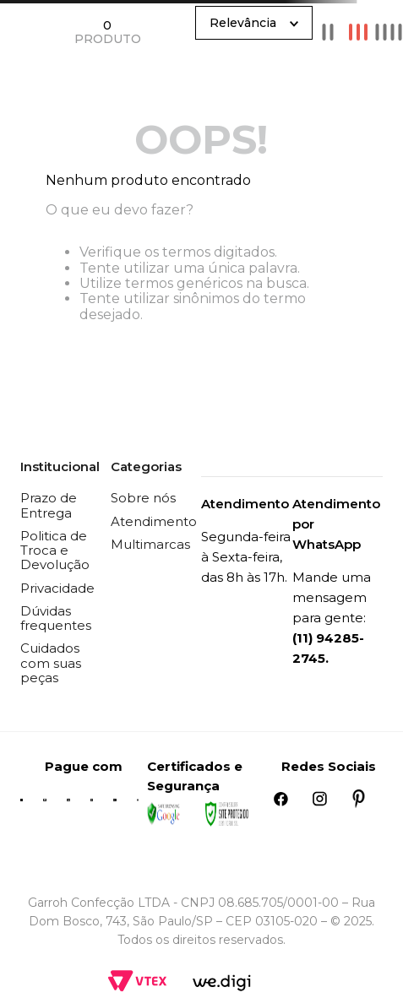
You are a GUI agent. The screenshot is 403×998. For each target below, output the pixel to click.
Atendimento (154, 521)
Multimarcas (150, 544)
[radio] (328, 31)
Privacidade (57, 588)
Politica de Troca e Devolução (55, 550)
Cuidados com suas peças (50, 663)
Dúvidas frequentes (55, 618)
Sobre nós (143, 498)
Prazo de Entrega (48, 505)
